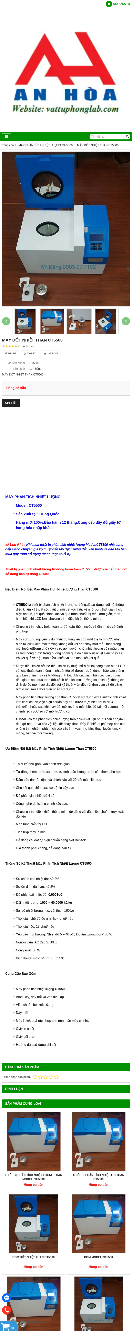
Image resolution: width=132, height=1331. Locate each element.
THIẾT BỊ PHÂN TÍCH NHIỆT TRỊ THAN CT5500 (98, 1177)
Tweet (30, 353)
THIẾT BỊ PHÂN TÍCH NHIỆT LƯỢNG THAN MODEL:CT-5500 (33, 1177)
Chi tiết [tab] (11, 402)
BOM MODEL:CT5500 (98, 1257)
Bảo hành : (20, 368)
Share (10, 353)
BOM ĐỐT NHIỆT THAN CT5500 (33, 1257)
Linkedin (51, 353)
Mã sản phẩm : (17, 363)
